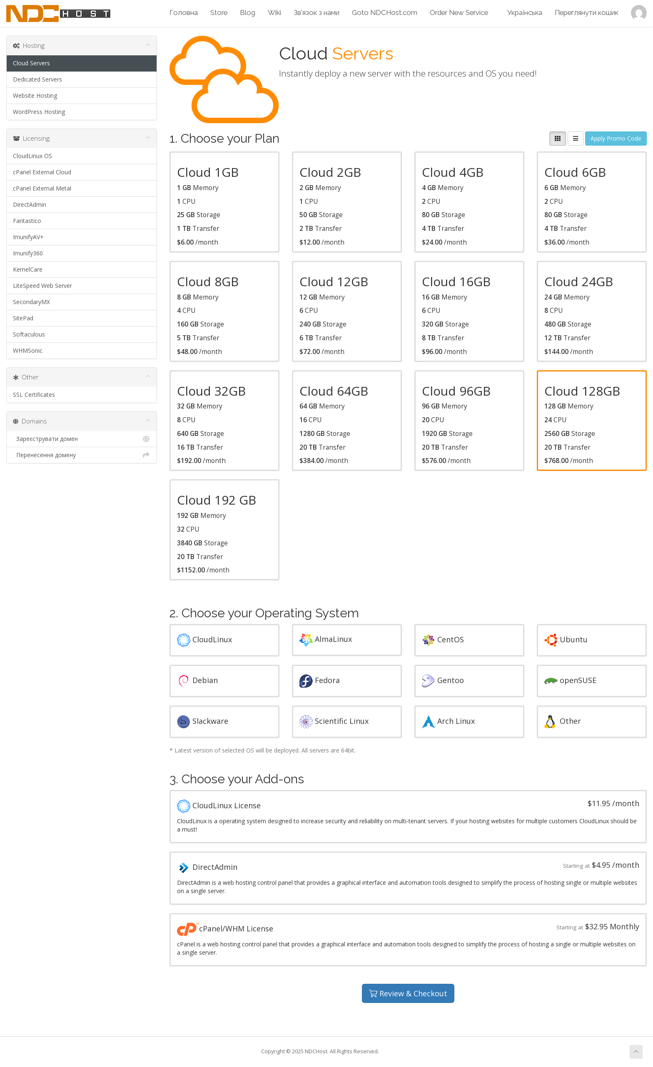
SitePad (23, 318)
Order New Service (459, 12)
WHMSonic (27, 350)
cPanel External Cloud (42, 172)
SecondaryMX (31, 302)
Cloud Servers (31, 63)
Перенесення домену (81, 455)
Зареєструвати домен (81, 439)
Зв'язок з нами (316, 12)
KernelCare (27, 269)
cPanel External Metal (42, 188)
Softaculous (29, 334)
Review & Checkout (408, 993)
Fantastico (27, 221)
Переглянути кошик (586, 12)
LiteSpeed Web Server (42, 286)
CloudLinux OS (32, 156)
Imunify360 (28, 253)
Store (218, 12)
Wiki (274, 12)
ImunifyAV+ (28, 237)
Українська (524, 12)
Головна (183, 12)
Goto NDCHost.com (384, 12)
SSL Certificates (34, 395)
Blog (247, 12)
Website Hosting (35, 95)
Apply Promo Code (616, 138)
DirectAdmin (29, 204)
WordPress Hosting (39, 112)
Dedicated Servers (37, 79)
